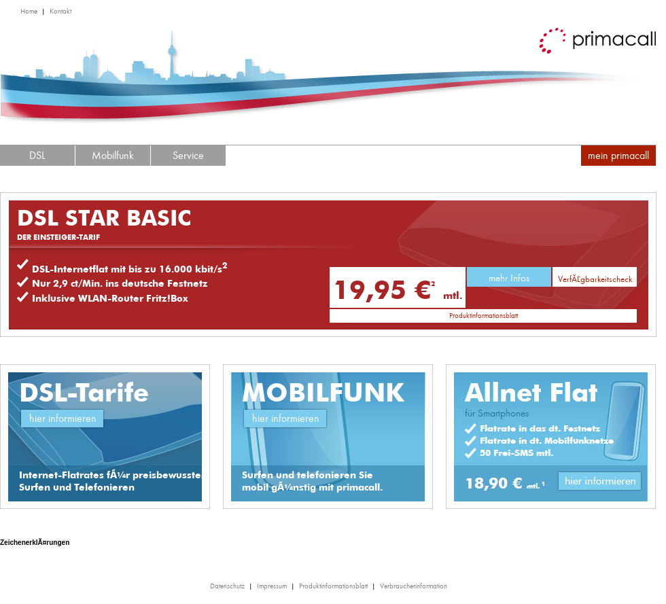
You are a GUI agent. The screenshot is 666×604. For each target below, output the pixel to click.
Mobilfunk (113, 155)
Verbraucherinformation (413, 586)
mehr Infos (509, 278)
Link (601, 483)
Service (188, 155)
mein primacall (618, 155)
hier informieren (63, 418)
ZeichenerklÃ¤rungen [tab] (34, 542)
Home (28, 11)
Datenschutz (227, 586)
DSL (37, 155)
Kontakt (60, 11)
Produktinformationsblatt (483, 315)
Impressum (272, 586)
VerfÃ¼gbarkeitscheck (595, 279)
